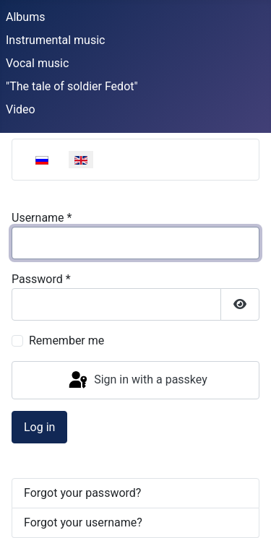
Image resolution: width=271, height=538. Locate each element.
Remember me (66, 340)
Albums (25, 17)
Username (42, 218)
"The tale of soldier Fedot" (72, 86)
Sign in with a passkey (136, 380)
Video (20, 109)
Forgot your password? (82, 493)
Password (41, 279)
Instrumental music (55, 40)
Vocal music (37, 63)
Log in (39, 427)
